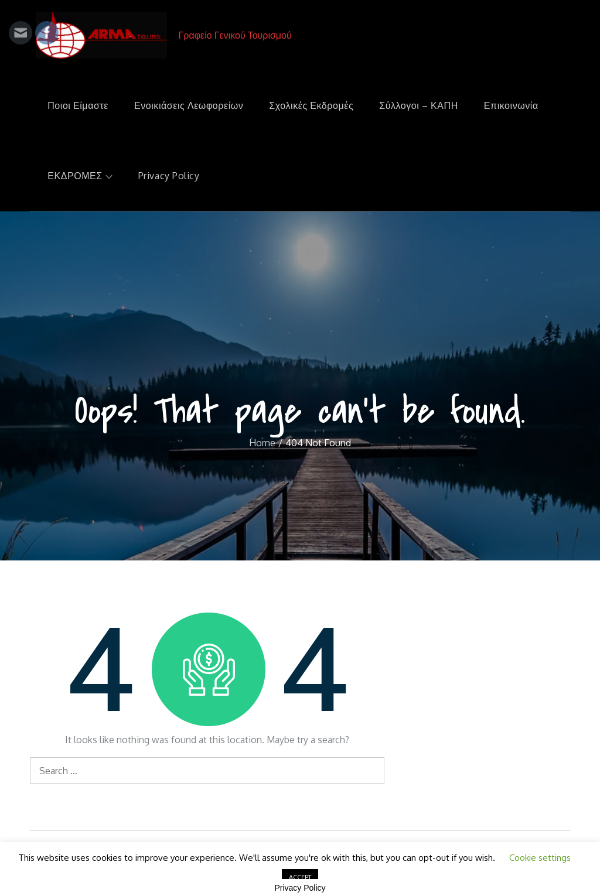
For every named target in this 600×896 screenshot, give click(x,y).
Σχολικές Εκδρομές (311, 105)
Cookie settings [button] (540, 857)
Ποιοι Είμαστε (77, 105)
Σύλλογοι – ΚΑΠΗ (418, 105)
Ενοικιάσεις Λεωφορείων (188, 105)
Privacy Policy (169, 176)
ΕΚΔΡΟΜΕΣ (79, 176)
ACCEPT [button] (300, 877)
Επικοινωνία (511, 105)
